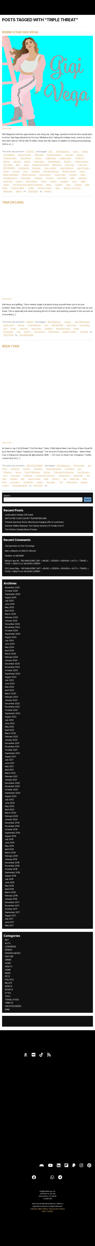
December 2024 (12, 624)
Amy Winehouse (82, 322)
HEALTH (8, 966)
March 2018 (10, 892)
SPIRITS (8, 986)
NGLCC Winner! (29, 551)
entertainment (54, 161)
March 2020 (10, 812)
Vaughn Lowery (45, 188)
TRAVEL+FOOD (12, 999)
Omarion (73, 174)
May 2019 (9, 846)
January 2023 (11, 700)
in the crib (82, 165)
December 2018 (12, 862)
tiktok (48, 184)
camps (80, 155)
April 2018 (9, 889)
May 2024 (9, 647)
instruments (23, 168)
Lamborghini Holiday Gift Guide (19, 514)
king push (15, 475)
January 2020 (11, 819)
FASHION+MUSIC (13, 953)
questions (82, 178)
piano (83, 174)
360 (50, 151)
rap (64, 479)
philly (46, 479)
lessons (16, 171)
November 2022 (12, 706)
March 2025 (10, 614)
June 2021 (9, 763)
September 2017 (12, 912)
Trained (77, 184)
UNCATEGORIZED (34, 465)
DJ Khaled (69, 469)
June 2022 (10, 723)
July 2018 (9, 879)
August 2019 (10, 836)
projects (49, 178)
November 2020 (12, 786)
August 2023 (10, 677)
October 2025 (11, 591)
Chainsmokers (9, 158)
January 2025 (11, 620)
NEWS (8, 973)
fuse (46, 325)
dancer (6, 161)
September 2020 (12, 793)
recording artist (63, 328)
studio (6, 184)
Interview (36, 168)
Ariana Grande (24, 155)
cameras (69, 155)
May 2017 (9, 925)
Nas (22, 479)
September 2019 (12, 832)
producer (38, 178)
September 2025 (12, 594)
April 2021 (9, 769)
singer (76, 328)
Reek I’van (10, 346)
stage (83, 181)
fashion (67, 161)
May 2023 (9, 687)
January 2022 (11, 740)
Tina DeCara (13, 202)
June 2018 (9, 882)
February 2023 (11, 697)
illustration (56, 165)
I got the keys (83, 472)
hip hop (46, 472)
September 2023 (12, 673)
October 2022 (11, 710)
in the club (69, 165)
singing (53, 181)
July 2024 (9, 640)
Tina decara (39, 331)
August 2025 (10, 597)
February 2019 (11, 856)
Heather (47, 191)
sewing (19, 181)
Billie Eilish (39, 155)
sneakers (64, 181)
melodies (36, 171)
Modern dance (69, 171)
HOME (8, 969)
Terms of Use (53, 1209)
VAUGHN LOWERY (32, 563)
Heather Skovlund (40, 165)
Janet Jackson (66, 168)
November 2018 (12, 865)
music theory (45, 174)
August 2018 (10, 875)
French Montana (32, 472)
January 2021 (11, 779)
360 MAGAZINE (26, 335)
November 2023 (12, 667)
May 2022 (9, 726)
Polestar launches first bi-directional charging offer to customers (34, 522)
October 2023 (11, 670)
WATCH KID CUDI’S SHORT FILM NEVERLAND (26, 518)
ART (7, 940)
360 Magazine (62, 151)
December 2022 (12, 703)
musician (24, 328)
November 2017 (12, 905)
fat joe (18, 472)
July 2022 (9, 720)
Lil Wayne (27, 475)
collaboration (65, 158)
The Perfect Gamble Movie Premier (21, 529)
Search (7, 495)
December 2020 (12, 783)
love (5, 328)
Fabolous (7, 472)
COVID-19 (79, 158)
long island (84, 325)
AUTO (8, 943)
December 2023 (12, 663)
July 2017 (9, 918)
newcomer (36, 328)
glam (18, 165)
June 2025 (10, 604)
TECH (7, 996)
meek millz (78, 475)
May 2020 (9, 806)
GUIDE (8, 963)
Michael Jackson (51, 171)
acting (75, 151)
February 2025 (11, 617)
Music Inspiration (11, 174)
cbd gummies (11, 546)
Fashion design (81, 161)
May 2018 (9, 885)
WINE (7, 1009)
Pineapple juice (10, 178)
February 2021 (11, 776)
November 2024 (12, 627)
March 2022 (10, 733)
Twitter (31, 188)
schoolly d (15, 482)
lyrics (25, 171)
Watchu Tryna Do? (72, 188)
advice (85, 151)
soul (18, 331)
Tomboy (59, 184)
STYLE (8, 993)
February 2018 (11, 895)
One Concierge (27, 546)
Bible (40, 1209)
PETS (7, 976)
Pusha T (56, 479)
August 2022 (10, 716)
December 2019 (12, 822)
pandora (48, 328)
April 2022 (9, 730)
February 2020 (11, 816)
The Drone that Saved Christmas (28, 184)
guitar (26, 165)
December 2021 (12, 743)
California (15, 469)
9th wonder (79, 465)
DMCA (45, 1209)
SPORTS (30, 151)
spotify (27, 331)
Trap (61, 482)
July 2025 (9, 600)
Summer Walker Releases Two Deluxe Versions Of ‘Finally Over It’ (34, 525)
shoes (44, 181)
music (82, 171)
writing (19, 191)
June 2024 (10, 644)
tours (68, 184)
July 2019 (9, 839)
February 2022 (11, 736)
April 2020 (9, 809)
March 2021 (10, 773)
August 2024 (10, 637)
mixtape (13, 479)
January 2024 (11, 660)
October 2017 (11, 909)
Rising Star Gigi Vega (20, 32)
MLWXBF (20, 555)
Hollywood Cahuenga (64, 472)
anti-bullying (8, 155)
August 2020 (10, 796)
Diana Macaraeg (53, 469)
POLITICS (9, 979)
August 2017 (10, 915)
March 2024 (10, 653)
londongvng (64, 475)
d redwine (38, 469)
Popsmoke (26, 178)
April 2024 (9, 650)
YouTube (84, 331)
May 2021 (9, 766)
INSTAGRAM (9, 168)
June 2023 (10, 683)
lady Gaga (71, 325)
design (27, 161)
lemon (6, 171)
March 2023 (10, 693)
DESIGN (29, 322)
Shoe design (31, 181)
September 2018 (12, 872)
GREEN (8, 959)
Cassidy (26, 469)
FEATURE (9, 956)
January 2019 (11, 859)
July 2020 (9, 799)
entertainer (39, 161)
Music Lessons (29, 174)
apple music (8, 325)
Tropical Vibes (17, 188)
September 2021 (12, 753)
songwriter (8, 331)
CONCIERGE (10, 946)
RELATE (8, 983)
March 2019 (10, 852)
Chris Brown (25, 158)
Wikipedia (7, 191)
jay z (5, 475)
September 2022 (12, 713)
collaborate (50, 158)
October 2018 (11, 869)
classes (38, 158)
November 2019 (12, 826)
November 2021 (12, 746)
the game (51, 482)
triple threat (53, 331)
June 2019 (9, 842)
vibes (57, 188)
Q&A (72, 178)
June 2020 (10, 803)
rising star (7, 181)
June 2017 (9, 922)
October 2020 (11, 789)
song (74, 181)
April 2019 (9, 849)
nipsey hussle (34, 479)
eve (79, 469)
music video (60, 174)
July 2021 (9, 759)
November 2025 (12, 587)
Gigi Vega (7, 165)
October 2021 (11, 750)
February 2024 (11, 657)
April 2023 (9, 690)
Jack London (50, 168)
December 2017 (12, 902)
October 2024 (11, 630)
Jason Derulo (83, 168)
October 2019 (11, 829)
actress (67, 322)
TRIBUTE (9, 1003)
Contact (50, 1211)
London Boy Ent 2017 (45, 475)
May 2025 (9, 607)
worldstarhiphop (19, 485)
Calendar (33, 1209)
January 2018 (11, 899)
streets (40, 482)
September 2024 (12, 634)
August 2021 (10, 756)
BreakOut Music (54, 155)
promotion (62, 178)
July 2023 (9, 680)
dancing (17, 161)
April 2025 (9, 610)
